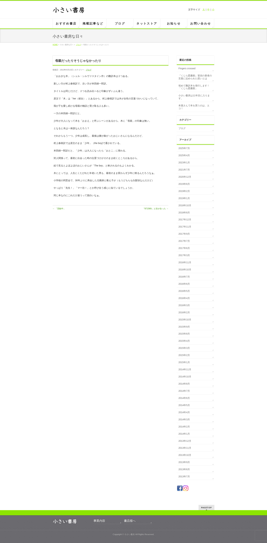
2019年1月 (184, 198)
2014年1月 (184, 433)
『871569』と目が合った (155, 208)
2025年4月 (184, 155)
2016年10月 (184, 269)
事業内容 (99, 520)
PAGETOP (206, 507)
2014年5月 (184, 405)
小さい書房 (129, 534)
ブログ (78, 45)
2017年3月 (184, 255)
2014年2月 (184, 426)
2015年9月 (184, 326)
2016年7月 (184, 276)
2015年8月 (184, 333)
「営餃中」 (59, 208)
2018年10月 (184, 205)
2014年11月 (184, 369)
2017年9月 (184, 233)
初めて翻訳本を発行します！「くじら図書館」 (193, 87)
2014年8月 (184, 383)
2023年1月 (184, 162)
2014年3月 (184, 419)
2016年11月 (184, 262)
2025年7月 (184, 148)
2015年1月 (184, 362)
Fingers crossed (186, 68)
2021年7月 (184, 169)
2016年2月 (184, 312)
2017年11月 (184, 226)
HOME (55, 45)
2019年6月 (184, 184)
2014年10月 (184, 376)
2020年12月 (184, 176)
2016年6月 (184, 283)
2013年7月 (184, 476)
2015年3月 (184, 348)
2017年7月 (184, 241)
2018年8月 (184, 212)
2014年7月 (184, 391)
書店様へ (130, 520)
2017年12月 (184, 219)
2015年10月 (184, 319)
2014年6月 (184, 398)
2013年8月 (184, 469)
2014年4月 (184, 412)
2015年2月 (184, 355)
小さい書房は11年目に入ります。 (194, 97)
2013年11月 (184, 448)
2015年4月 (184, 340)
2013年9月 (184, 462)
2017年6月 (184, 248)
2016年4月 (184, 298)
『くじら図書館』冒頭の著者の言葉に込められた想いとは (195, 77)
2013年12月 (184, 441)
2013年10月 (184, 455)
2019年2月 (184, 191)
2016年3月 (184, 305)
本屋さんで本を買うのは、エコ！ (193, 107)
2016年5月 (184, 291)
